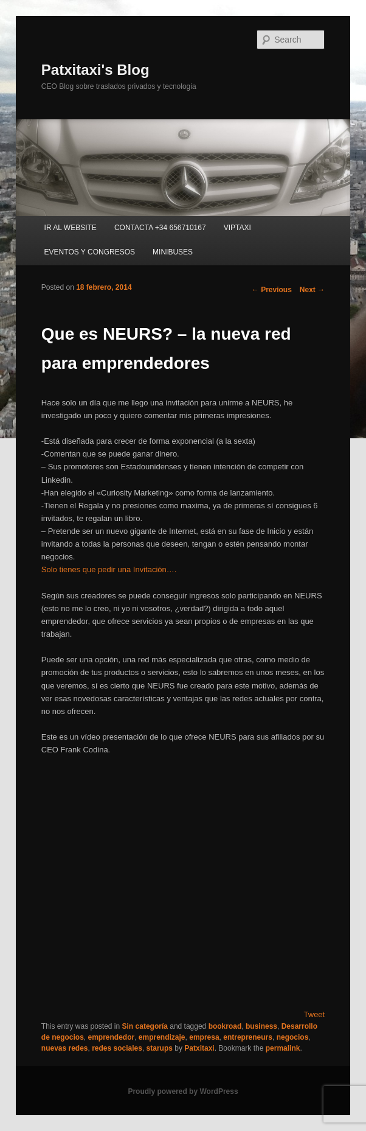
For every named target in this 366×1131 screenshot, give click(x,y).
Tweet (314, 1014)
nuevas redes (64, 1048)
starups (160, 1048)
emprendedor (111, 1037)
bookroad (225, 1026)
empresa (204, 1037)
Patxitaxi (199, 1048)
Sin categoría (145, 1026)
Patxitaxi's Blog (95, 69)
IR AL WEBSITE (70, 227)
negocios (293, 1037)
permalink (283, 1048)
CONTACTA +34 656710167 (160, 227)
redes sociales (117, 1048)
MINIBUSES (173, 252)
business (261, 1026)
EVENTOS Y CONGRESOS (89, 252)
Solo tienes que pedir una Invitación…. (109, 569)
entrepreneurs (247, 1037)
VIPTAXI (237, 227)
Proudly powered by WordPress (183, 1091)
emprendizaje (162, 1037)
